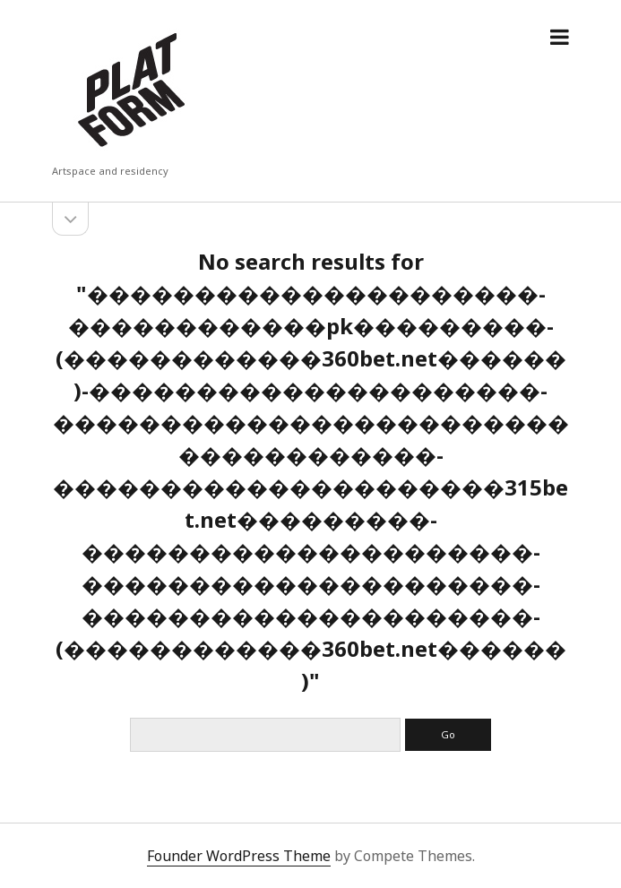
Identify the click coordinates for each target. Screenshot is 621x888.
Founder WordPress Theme (239, 856)
